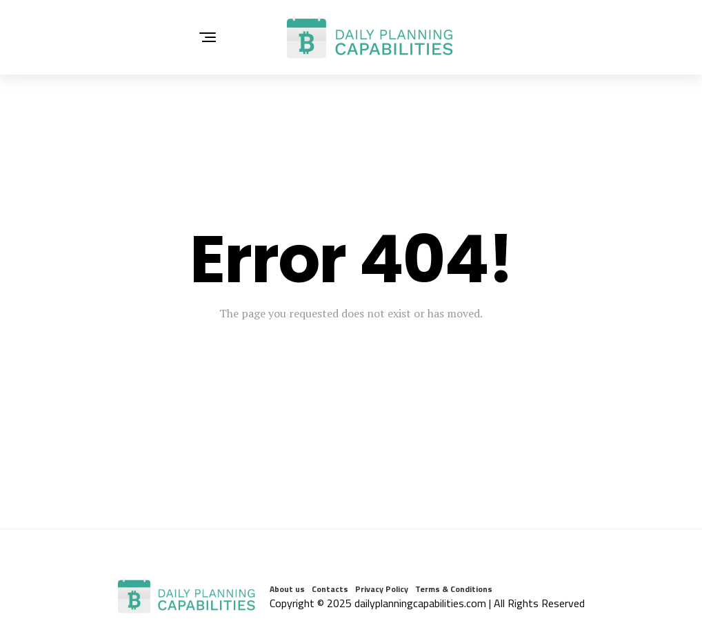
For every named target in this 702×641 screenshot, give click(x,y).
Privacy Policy (381, 588)
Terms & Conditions (453, 588)
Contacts (330, 588)
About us (287, 588)
